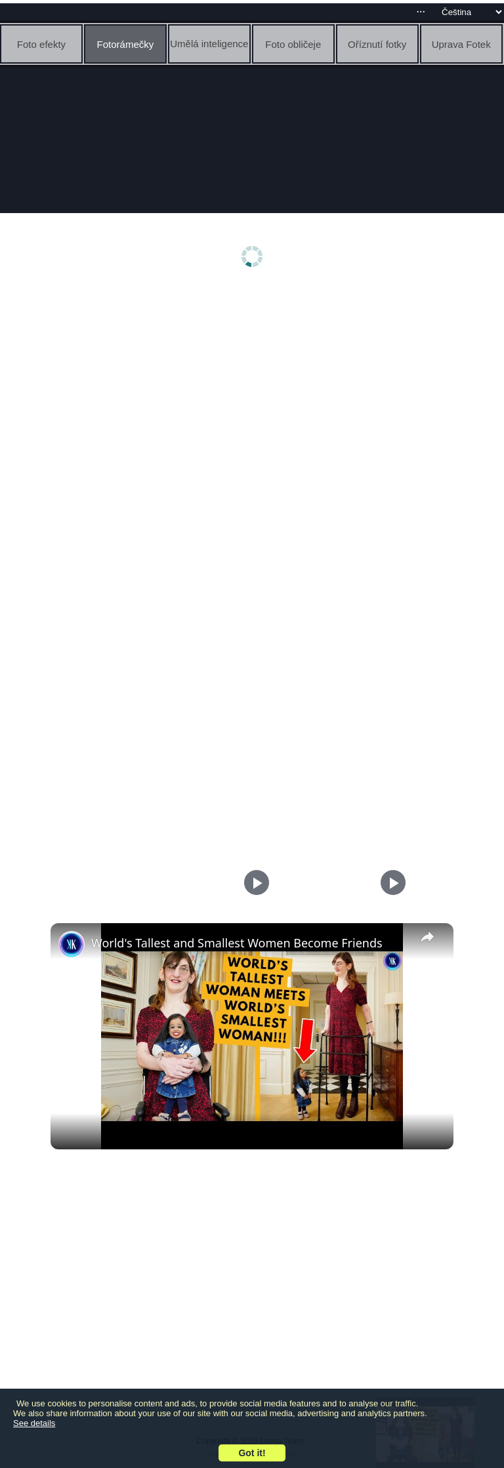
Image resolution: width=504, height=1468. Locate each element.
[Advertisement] (252, 391)
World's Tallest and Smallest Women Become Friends (237, 943)
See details (34, 1423)
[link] (71, 944)
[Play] (390, 882)
